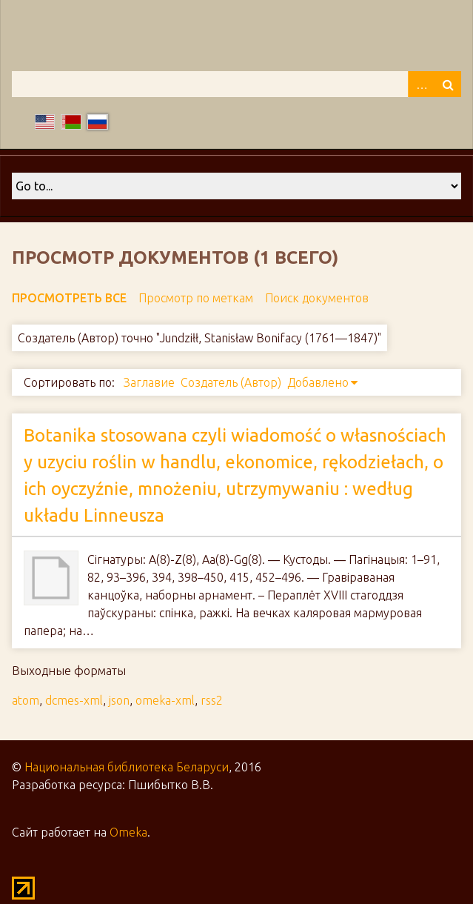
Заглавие (149, 382)
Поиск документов (317, 298)
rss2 (212, 700)
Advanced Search (421, 84)
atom (25, 700)
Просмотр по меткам (195, 298)
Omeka (128, 832)
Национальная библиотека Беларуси (126, 767)
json (119, 700)
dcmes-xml (74, 700)
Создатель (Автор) (231, 382)
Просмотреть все (69, 298)
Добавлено (318, 382)
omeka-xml (165, 700)
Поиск (448, 84)
